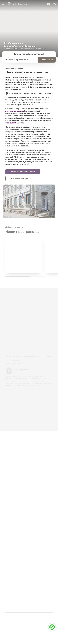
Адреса (15, 48)
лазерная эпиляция (14, 111)
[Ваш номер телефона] (22, 60)
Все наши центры (19, 179)
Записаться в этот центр (23, 172)
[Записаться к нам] (48, 3)
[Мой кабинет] (54, 3)
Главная (7, 48)
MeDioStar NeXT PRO (14, 123)
